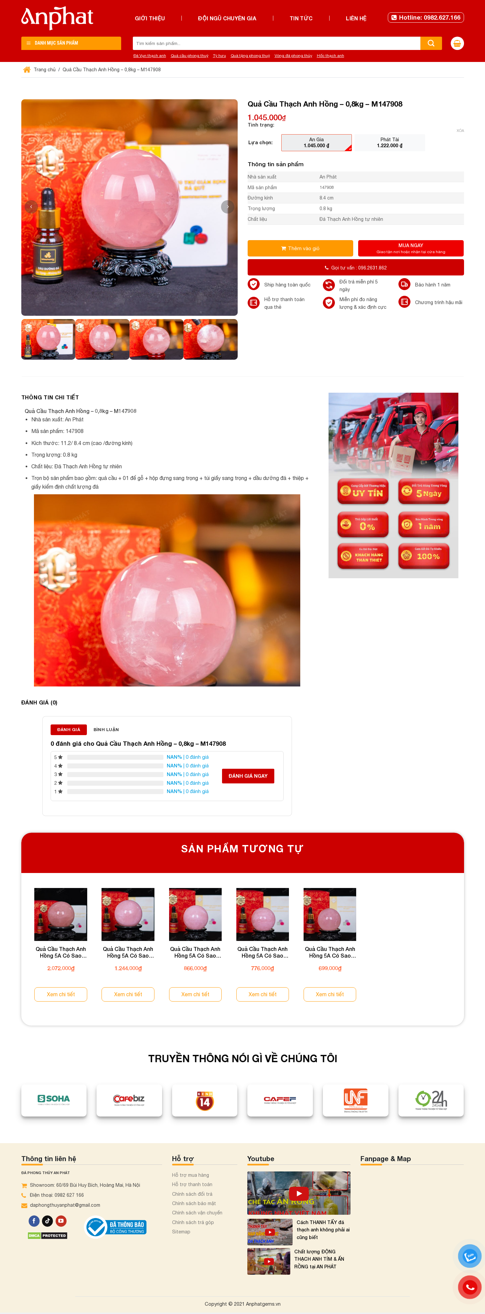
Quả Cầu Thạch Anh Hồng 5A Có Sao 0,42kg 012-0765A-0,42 (195, 953)
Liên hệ (356, 18)
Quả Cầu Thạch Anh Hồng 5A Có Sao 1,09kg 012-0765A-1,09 (61, 953)
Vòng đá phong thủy (293, 55)
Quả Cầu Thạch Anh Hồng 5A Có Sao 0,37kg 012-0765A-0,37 (262, 953)
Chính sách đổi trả (192, 1194)
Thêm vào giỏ (304, 248)
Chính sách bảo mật (194, 1203)
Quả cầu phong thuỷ (189, 55)
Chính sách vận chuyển (197, 1212)
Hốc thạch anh (330, 55)
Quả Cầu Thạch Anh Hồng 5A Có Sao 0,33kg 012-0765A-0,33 (330, 953)
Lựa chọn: (260, 142)
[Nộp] (431, 43)
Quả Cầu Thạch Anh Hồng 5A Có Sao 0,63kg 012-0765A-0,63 (128, 953)
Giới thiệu (150, 18)
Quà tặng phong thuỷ (250, 55)
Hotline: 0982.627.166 (425, 17)
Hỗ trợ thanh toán (192, 1184)
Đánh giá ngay (248, 776)
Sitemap (181, 1231)
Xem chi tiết (61, 994)
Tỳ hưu (219, 55)
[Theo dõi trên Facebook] (34, 1221)
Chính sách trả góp (193, 1222)
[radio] (316, 142)
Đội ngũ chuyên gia (227, 18)
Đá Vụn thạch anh (149, 55)
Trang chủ (40, 69)
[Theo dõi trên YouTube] (61, 1221)
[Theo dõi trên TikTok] (47, 1221)
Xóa (460, 131)
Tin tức (301, 18)
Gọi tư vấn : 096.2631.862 (356, 267)
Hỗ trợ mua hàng (190, 1175)
